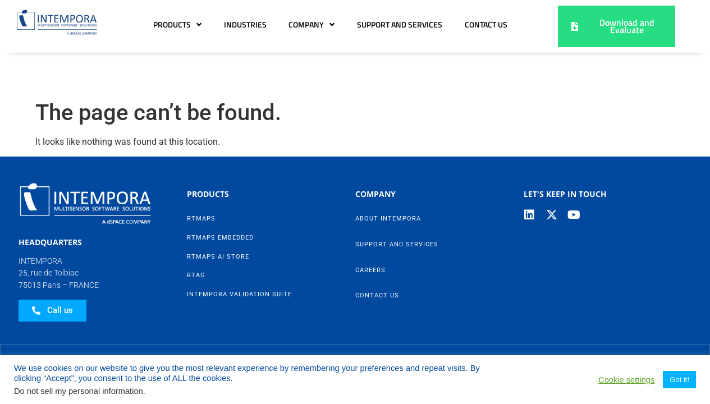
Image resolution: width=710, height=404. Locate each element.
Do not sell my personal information (78, 391)
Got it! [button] (679, 379)
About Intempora (388, 177)
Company (374, 24)
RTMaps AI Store (218, 215)
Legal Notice (371, 318)
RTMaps (201, 177)
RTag (196, 233)
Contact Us (486, 69)
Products (239, 24)
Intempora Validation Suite (239, 252)
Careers (370, 228)
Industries (307, 25)
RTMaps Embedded (220, 196)
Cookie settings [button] (626, 379)
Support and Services (462, 25)
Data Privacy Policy (252, 318)
